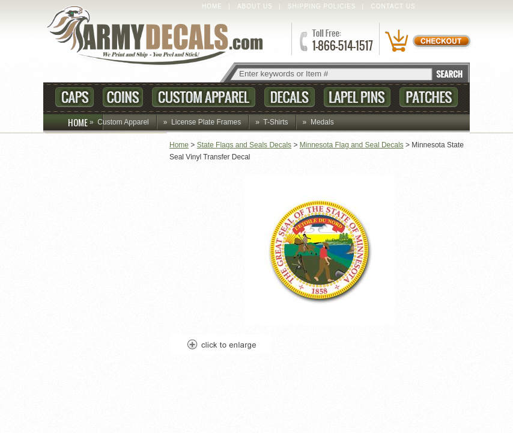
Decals (289, 97)
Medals (322, 122)
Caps (74, 97)
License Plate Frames (206, 122)
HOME (85, 122)
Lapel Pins (357, 97)
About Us (255, 6)
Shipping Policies (322, 6)
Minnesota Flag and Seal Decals (352, 145)
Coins (123, 97)
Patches (428, 97)
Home (212, 6)
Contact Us (393, 6)
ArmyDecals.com (160, 36)
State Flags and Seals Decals (244, 145)
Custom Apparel (203, 97)
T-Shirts (275, 122)
